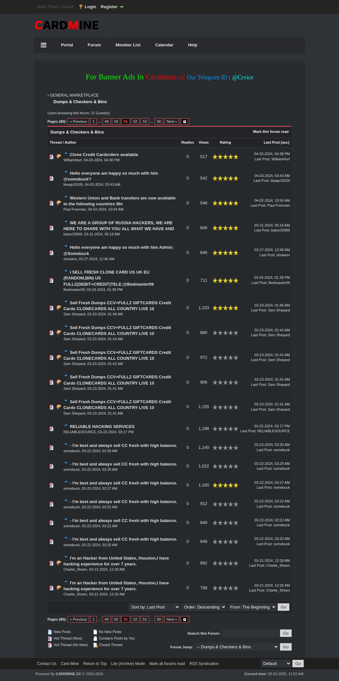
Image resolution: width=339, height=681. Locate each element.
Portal (67, 44)
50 (116, 121)
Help (192, 44)
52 (135, 121)
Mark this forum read (271, 132)
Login (90, 6)
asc (285, 142)
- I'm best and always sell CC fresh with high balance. (123, 445)
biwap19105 (73, 184)
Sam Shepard (74, 314)
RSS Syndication (204, 663)
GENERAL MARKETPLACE (74, 95)
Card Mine (70, 663)
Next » (171, 121)
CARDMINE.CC (68, 674)
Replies (187, 142)
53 (145, 121)
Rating (225, 142)
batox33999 (72, 234)
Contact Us (46, 663)
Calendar (164, 44)
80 (159, 121)
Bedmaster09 (74, 290)
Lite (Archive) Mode (128, 663)
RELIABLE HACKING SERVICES (102, 426)
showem (70, 259)
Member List (128, 44)
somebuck (71, 451)
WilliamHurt (72, 160)
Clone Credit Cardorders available (104, 154)
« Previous (78, 121)
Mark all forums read (167, 663)
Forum (94, 44)
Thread (56, 142)
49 (107, 121)
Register (109, 6)
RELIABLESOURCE (79, 432)
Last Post (272, 142)
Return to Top (95, 663)
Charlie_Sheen (75, 569)
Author (70, 142)
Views (204, 142)
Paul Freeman (74, 209)
